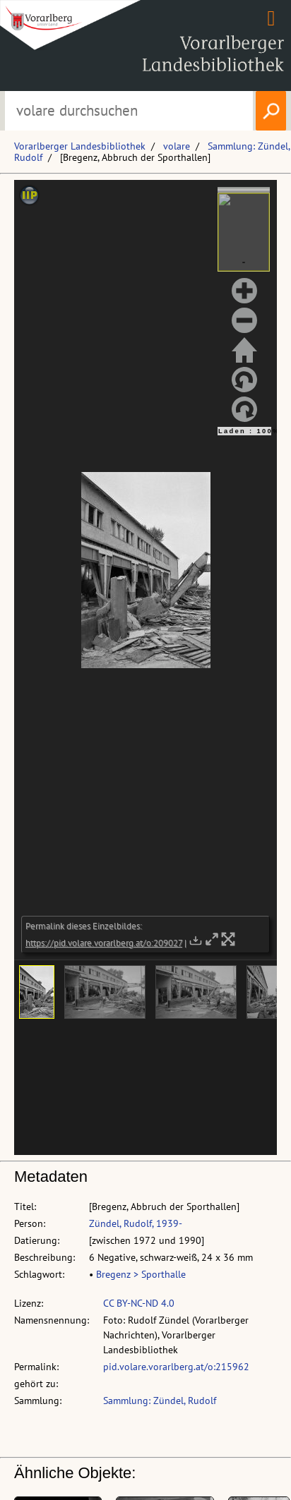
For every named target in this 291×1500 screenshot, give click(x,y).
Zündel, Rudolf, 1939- (135, 1223)
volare (176, 146)
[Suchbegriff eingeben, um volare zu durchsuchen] (128, 111)
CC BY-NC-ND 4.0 (138, 1303)
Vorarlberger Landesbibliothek (80, 146)
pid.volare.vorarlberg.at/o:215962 (176, 1366)
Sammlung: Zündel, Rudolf (159, 1400)
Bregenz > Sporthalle (141, 1274)
